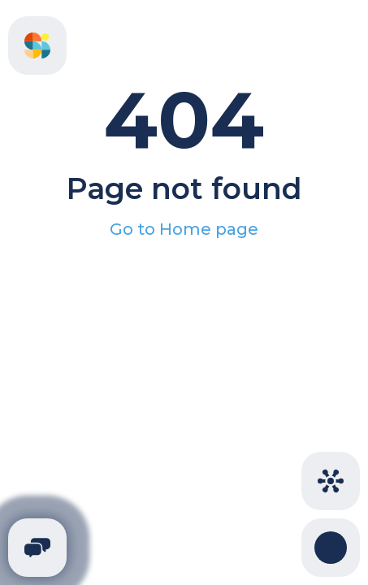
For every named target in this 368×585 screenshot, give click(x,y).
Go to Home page (184, 229)
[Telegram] (37, 547)
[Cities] (330, 481)
